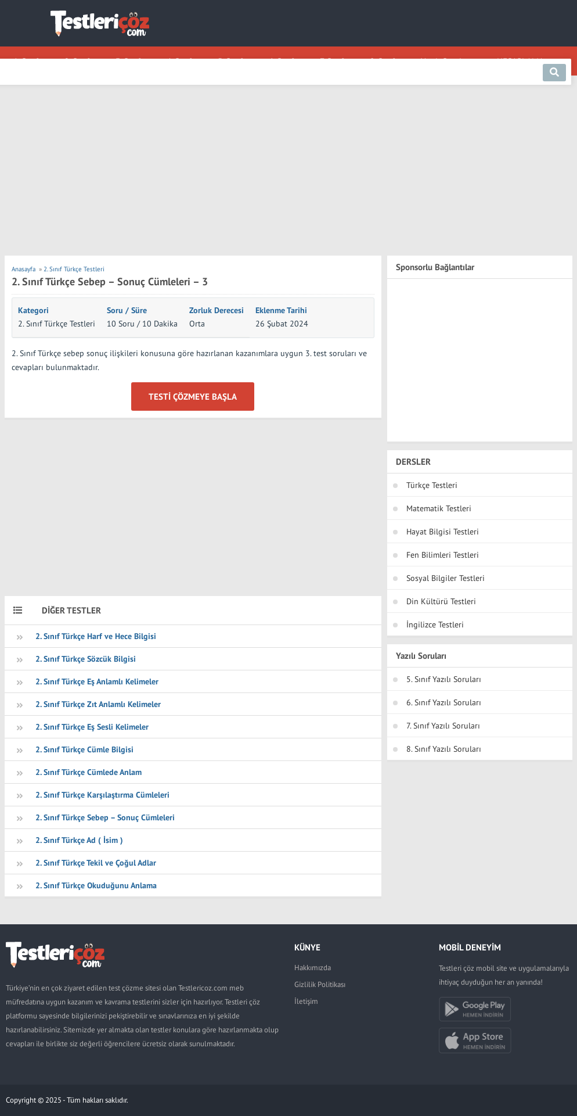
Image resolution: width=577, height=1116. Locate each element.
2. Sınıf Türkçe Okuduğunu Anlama (96, 885)
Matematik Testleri (438, 508)
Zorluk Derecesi (216, 310)
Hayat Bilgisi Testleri (442, 531)
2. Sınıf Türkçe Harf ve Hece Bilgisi (95, 636)
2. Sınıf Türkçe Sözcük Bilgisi (85, 659)
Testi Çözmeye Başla (193, 396)
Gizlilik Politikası (319, 984)
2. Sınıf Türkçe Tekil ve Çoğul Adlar (95, 862)
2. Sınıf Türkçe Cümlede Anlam (88, 772)
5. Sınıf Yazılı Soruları (443, 679)
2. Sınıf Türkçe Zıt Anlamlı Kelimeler (98, 704)
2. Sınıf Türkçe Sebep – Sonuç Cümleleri (105, 817)
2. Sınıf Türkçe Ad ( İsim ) (79, 840)
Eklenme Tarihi (281, 310)
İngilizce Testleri (435, 624)
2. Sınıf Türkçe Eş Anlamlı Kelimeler (96, 681)
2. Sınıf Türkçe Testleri (56, 323)
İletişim (306, 1001)
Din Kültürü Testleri (441, 601)
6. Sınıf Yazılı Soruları (443, 702)
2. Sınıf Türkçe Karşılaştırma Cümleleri (102, 795)
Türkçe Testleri (431, 485)
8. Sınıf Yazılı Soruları (443, 749)
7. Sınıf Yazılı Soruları (443, 725)
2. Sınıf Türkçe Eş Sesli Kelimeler (92, 727)
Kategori (33, 310)
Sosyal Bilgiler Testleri (445, 578)
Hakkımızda (312, 968)
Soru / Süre (127, 310)
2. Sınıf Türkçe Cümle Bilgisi (84, 749)
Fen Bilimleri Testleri (442, 555)
